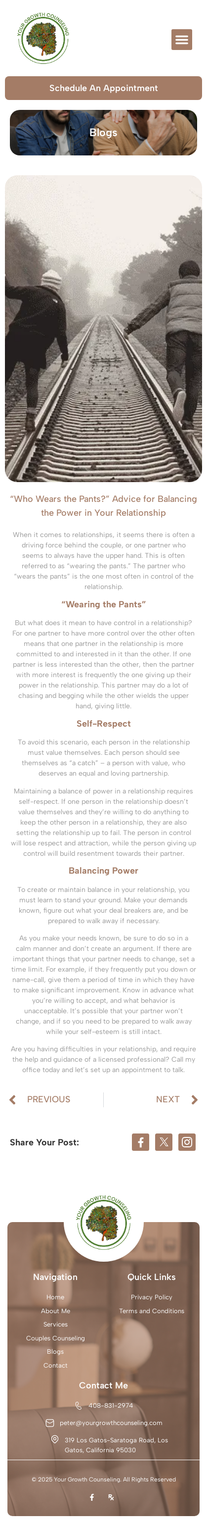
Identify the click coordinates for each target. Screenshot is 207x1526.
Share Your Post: (44, 1142)
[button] (181, 39)
